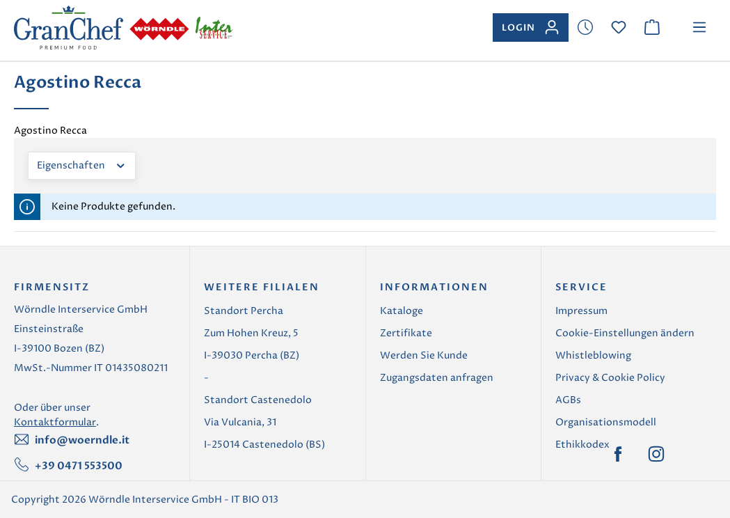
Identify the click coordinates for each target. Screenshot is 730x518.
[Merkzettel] (585, 27)
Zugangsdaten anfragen (436, 377)
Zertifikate (406, 333)
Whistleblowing (593, 355)
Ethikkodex (582, 444)
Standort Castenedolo (258, 400)
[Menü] (699, 27)
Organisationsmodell (605, 422)
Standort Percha (243, 310)
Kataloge (401, 310)
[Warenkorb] (652, 27)
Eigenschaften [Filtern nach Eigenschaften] (82, 164)
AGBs (568, 400)
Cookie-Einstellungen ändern (625, 333)
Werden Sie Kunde (424, 355)
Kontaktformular (55, 422)
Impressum (581, 310)
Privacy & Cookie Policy (610, 377)
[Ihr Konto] (531, 27)
